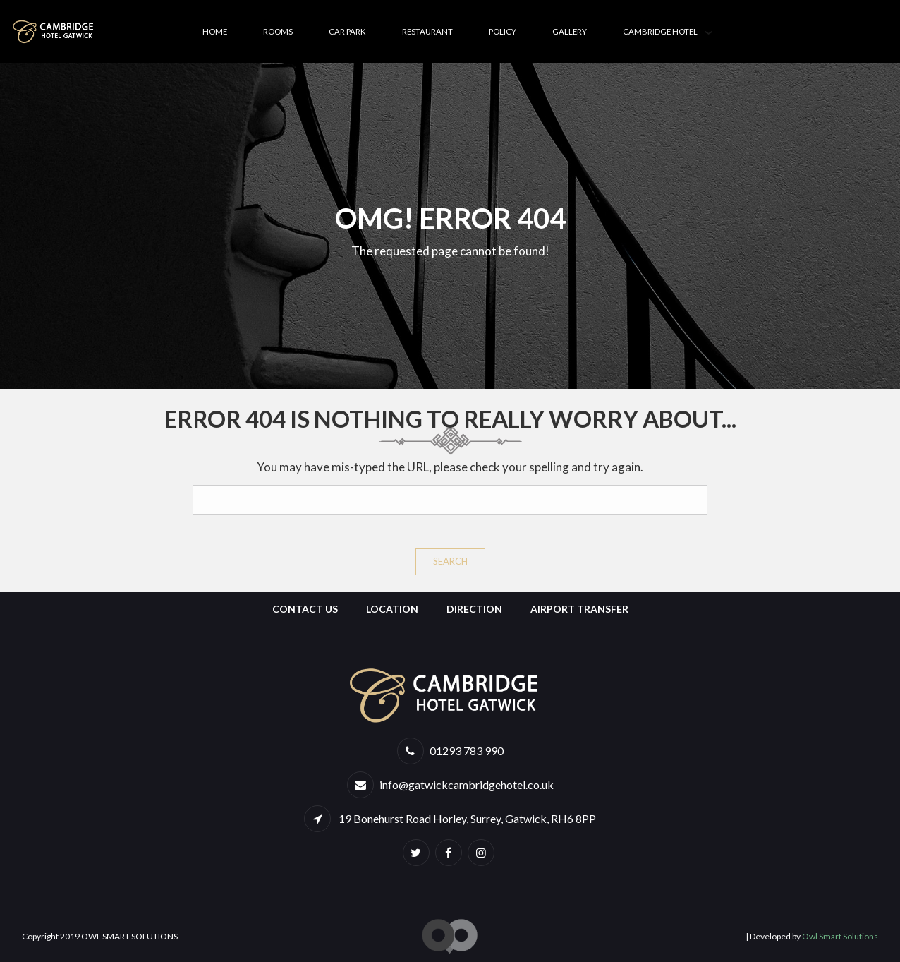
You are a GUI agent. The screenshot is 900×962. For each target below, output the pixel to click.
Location (392, 609)
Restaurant (427, 31)
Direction (474, 609)
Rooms (278, 31)
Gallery (569, 31)
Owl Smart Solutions (840, 936)
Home (214, 31)
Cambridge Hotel (660, 31)
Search (450, 561)
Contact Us (305, 609)
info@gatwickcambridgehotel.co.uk (466, 784)
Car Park (347, 31)
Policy (502, 31)
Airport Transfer (579, 609)
